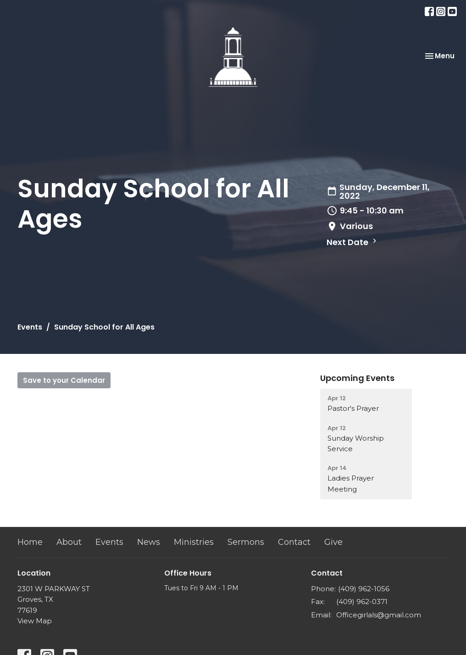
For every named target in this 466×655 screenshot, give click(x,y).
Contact (294, 542)
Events (29, 327)
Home (30, 542)
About (69, 542)
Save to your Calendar (64, 380)
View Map (34, 620)
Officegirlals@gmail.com (378, 614)
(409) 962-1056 (363, 588)
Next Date (353, 242)
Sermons (245, 542)
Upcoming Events (357, 378)
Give (333, 542)
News (148, 542)
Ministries (194, 542)
